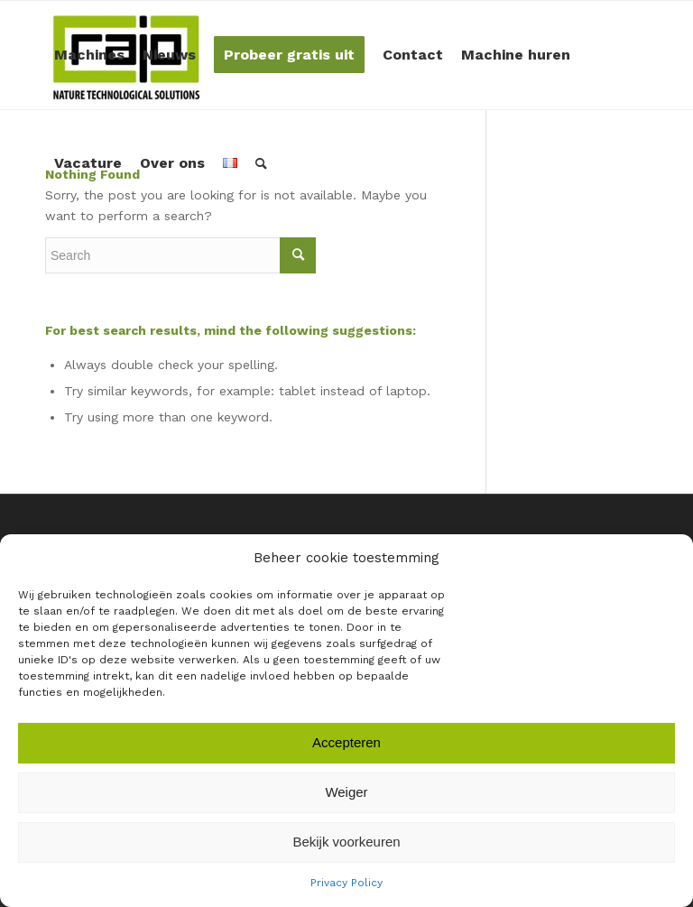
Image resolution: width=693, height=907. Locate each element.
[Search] (261, 163)
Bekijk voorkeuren (346, 841)
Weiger (346, 792)
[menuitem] (89, 55)
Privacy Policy (346, 882)
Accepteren (346, 742)
